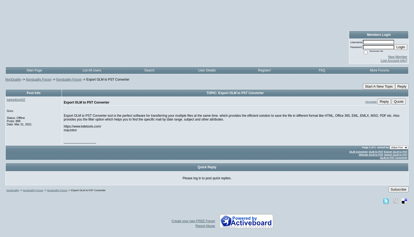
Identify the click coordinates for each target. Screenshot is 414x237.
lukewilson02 (16, 100)
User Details (207, 70)
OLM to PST (376, 151)
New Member (397, 57)
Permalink (371, 101)
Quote (399, 101)
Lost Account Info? (394, 61)
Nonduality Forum (38, 79)
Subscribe (398, 189)
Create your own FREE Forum (193, 221)
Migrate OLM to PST (371, 154)
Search (149, 70)
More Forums (379, 70)
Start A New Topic (379, 86)
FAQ (322, 70)
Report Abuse (205, 226)
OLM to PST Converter (394, 157)
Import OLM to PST (396, 154)
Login (400, 47)
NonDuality (13, 79)
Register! (264, 70)
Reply (401, 86)
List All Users (92, 70)
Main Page (34, 70)
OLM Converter (358, 151)
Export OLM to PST (396, 151)
